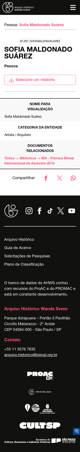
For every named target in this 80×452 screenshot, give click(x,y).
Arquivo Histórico (19, 240)
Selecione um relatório (32, 80)
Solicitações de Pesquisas (27, 256)
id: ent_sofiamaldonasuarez (40, 41)
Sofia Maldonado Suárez (41, 25)
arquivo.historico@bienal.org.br (30, 355)
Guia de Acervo (17, 248)
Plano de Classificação (24, 265)
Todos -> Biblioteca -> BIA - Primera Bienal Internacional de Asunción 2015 (39, 161)
